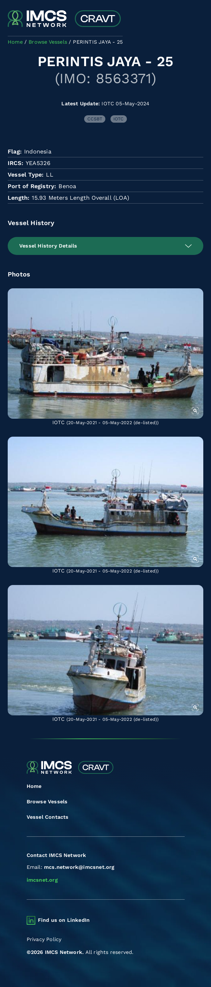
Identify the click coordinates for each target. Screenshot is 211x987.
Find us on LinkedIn (64, 920)
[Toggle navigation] (197, 19)
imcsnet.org (42, 880)
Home (34, 786)
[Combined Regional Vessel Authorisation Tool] (64, 19)
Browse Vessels (47, 802)
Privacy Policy (44, 939)
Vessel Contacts (48, 817)
